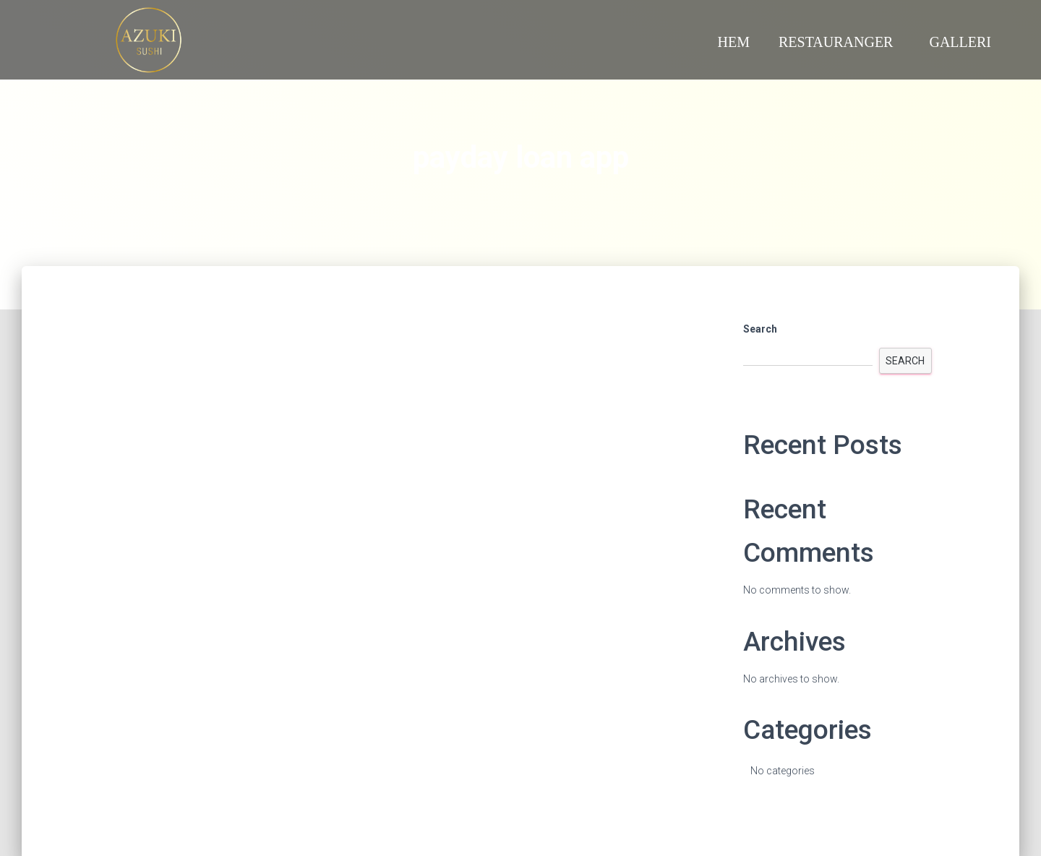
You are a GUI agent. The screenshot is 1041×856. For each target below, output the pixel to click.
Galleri (960, 42)
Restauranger (839, 42)
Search (760, 329)
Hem (734, 42)
